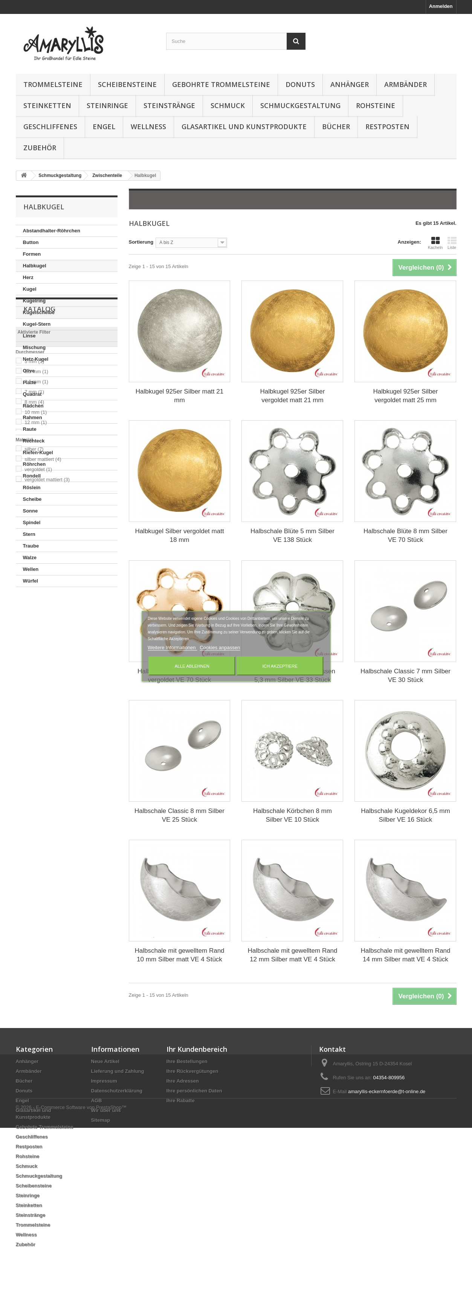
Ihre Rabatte (180, 1100)
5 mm (34, 662)
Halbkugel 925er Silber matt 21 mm (179, 396)
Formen (32, 254)
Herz (28, 277)
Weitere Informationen (172, 647)
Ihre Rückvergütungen (192, 1071)
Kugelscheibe (39, 312)
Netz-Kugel (36, 359)
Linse (29, 336)
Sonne (30, 511)
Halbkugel (34, 265)
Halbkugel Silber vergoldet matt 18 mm (179, 535)
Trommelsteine (52, 84)
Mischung (34, 347)
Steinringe (107, 105)
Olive (29, 371)
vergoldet (38, 770)
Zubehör (39, 147)
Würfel (30, 581)
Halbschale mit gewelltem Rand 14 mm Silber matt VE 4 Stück (405, 955)
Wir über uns (106, 1110)
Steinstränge (169, 105)
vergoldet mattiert (47, 780)
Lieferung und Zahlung (117, 1071)
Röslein (32, 487)
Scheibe (32, 499)
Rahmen (32, 417)
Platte (29, 382)
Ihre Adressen (182, 1081)
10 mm (35, 713)
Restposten (387, 126)
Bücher (336, 126)
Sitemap (100, 1120)
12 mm (35, 723)
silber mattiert (42, 760)
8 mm (34, 703)
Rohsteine (375, 105)
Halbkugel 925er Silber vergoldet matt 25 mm (405, 396)
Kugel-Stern (37, 324)
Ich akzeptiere (280, 666)
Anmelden (441, 6)
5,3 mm (36, 672)
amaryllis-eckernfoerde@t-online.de (386, 1091)
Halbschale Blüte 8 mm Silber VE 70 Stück (406, 535)
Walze (30, 557)
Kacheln (435, 243)
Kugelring (34, 301)
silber (34, 750)
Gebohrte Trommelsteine (221, 84)
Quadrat (32, 394)
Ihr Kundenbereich (196, 1049)
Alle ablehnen (192, 666)
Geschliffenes (50, 126)
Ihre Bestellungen (187, 1061)
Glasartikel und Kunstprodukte (244, 126)
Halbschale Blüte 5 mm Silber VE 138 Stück (293, 535)
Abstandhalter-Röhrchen (51, 230)
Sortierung (141, 242)
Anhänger (349, 84)
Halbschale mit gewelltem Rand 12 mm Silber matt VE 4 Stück (292, 955)
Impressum (104, 1081)
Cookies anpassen (220, 647)
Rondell (32, 476)
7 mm (34, 693)
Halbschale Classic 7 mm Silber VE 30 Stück (405, 675)
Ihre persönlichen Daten (194, 1091)
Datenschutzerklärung (117, 1091)
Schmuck (228, 105)
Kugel (30, 289)
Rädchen (33, 406)
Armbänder (405, 84)
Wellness (148, 126)
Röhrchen (34, 464)
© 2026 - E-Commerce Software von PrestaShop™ (71, 1271)
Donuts (300, 84)
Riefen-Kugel (38, 452)
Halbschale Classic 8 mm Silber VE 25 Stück (179, 815)
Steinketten (47, 105)
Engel (104, 126)
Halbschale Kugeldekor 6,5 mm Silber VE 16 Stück (405, 815)
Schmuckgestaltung (300, 105)
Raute (30, 429)
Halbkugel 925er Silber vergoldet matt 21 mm (292, 396)
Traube (31, 546)
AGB (96, 1100)
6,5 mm (36, 682)
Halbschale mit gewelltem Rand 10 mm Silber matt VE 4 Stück (179, 955)
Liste (452, 243)
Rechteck (34, 441)
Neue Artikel (105, 1061)
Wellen (31, 569)
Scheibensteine (127, 84)
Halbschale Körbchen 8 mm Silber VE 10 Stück (292, 815)
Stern (29, 534)
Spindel (32, 522)
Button (31, 242)
